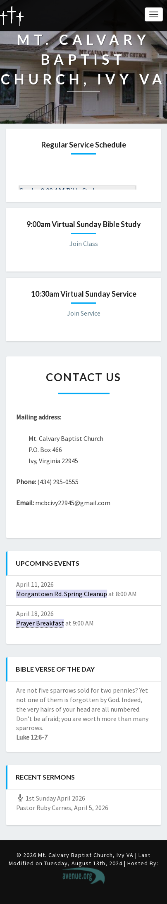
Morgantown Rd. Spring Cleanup (61, 594)
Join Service (83, 313)
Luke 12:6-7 (32, 737)
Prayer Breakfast (40, 623)
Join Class (83, 243)
